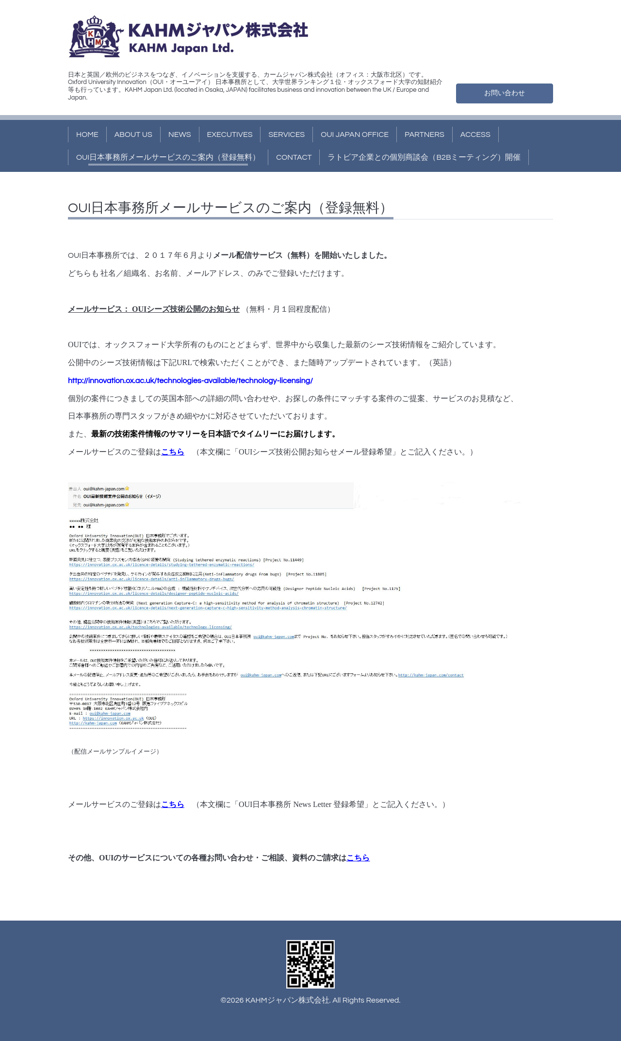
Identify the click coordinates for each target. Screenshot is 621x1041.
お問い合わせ (504, 92)
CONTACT (293, 157)
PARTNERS (424, 134)
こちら (172, 452)
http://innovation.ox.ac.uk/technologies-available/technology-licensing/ (190, 381)
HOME (87, 134)
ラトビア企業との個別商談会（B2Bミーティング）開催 (424, 157)
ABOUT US (133, 134)
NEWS (179, 134)
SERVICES (286, 134)
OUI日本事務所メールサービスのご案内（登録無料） (168, 157)
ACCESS (475, 134)
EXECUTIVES (230, 134)
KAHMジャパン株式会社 (287, 1000)
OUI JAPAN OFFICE (355, 134)
